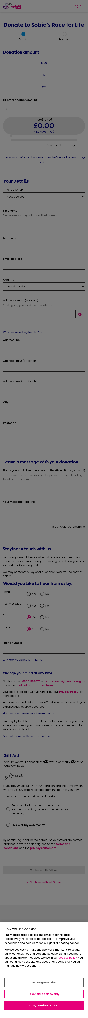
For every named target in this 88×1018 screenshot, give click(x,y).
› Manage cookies (44, 982)
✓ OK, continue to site (44, 1005)
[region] (44, 970)
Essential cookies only (44, 994)
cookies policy (67, 958)
